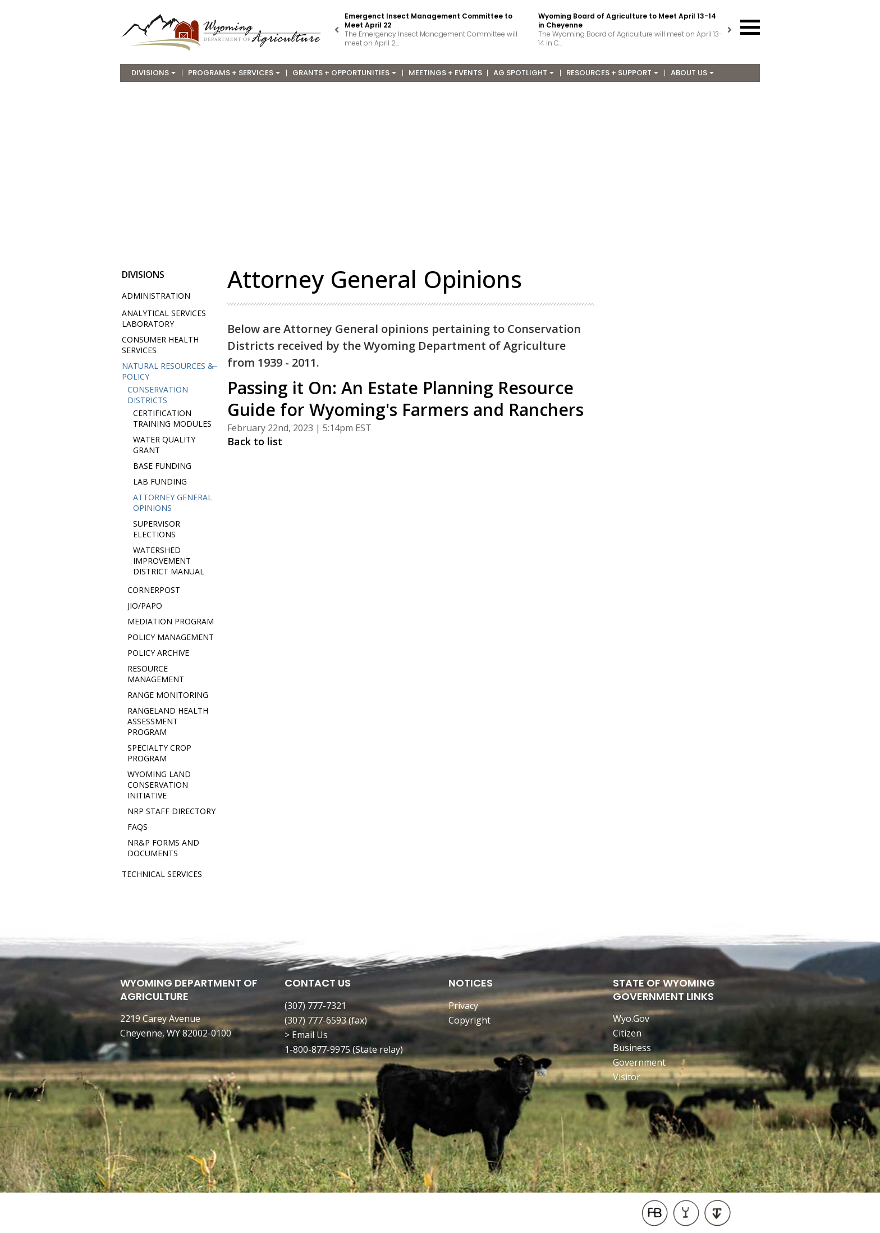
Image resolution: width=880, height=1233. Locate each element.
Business (632, 1048)
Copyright (469, 1020)
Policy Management (170, 637)
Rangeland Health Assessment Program (167, 721)
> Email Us (306, 1035)
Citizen (627, 1033)
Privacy (463, 1005)
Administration (156, 295)
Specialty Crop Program (159, 753)
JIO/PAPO (144, 605)
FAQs (137, 826)
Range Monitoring (167, 694)
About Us (692, 72)
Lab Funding (160, 481)
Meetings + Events (445, 72)
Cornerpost (153, 589)
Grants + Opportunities (344, 72)
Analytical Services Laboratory (164, 318)
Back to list (254, 441)
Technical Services (162, 874)
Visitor (626, 1077)
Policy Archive (158, 652)
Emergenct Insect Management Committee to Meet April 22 (428, 20)
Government (639, 1062)
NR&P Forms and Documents (163, 847)
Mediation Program (170, 621)
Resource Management (155, 673)
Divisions (153, 72)
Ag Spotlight (523, 72)
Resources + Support (612, 72)
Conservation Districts (157, 394)
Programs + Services (234, 72)
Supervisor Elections (156, 529)
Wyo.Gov (631, 1018)
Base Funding (162, 465)
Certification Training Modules (172, 418)
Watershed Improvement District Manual (168, 561)
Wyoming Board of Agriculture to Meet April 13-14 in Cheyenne (627, 20)
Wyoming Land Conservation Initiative (159, 785)
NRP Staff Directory (171, 811)
